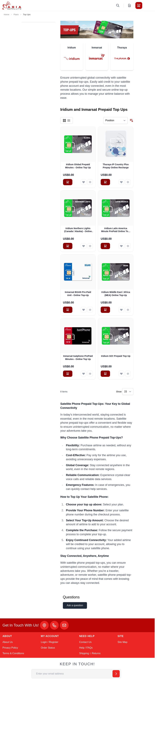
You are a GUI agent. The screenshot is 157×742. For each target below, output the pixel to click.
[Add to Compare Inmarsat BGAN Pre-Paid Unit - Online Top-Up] (90, 310)
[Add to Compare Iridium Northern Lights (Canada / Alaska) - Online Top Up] (90, 246)
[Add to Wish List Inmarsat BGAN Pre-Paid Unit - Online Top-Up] (83, 310)
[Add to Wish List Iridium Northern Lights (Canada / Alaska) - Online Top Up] (83, 246)
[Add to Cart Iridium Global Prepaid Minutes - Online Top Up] (67, 182)
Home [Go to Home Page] (6, 14)
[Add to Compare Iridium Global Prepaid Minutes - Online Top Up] (90, 182)
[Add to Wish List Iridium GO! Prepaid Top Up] (121, 373)
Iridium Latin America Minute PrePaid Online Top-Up (115, 230)
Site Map (122, 642)
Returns (96, 653)
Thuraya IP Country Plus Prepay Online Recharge (116, 166)
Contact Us (85, 642)
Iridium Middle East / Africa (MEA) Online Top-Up (115, 293)
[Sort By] (115, 120)
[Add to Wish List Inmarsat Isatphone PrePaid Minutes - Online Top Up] (83, 373)
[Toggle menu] (147, 5)
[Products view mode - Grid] (64, 120)
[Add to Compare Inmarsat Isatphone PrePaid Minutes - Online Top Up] (90, 373)
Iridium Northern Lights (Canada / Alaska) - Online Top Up (78, 230)
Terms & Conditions (13, 653)
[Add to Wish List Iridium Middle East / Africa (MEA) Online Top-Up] (121, 310)
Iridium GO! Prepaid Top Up (115, 356)
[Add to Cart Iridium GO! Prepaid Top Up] (105, 374)
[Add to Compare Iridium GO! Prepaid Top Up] (128, 373)
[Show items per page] (127, 391)
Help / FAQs (86, 647)
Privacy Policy (10, 647)
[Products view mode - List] (69, 120)
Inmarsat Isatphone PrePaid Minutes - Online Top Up (78, 357)
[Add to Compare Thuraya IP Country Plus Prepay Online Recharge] (128, 182)
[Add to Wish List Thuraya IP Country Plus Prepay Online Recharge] (121, 182)
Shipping (84, 653)
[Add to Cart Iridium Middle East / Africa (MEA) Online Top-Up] (105, 310)
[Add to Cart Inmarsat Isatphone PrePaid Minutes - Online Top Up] (67, 374)
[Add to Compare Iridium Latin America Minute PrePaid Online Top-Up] (128, 246)
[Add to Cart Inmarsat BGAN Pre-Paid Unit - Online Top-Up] (67, 310)
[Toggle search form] (118, 5)
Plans (16, 14)
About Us (7, 642)
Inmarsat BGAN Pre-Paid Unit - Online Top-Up (78, 293)
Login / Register (49, 642)
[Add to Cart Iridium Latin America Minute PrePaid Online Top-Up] (105, 246)
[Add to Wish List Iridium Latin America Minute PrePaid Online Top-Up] (121, 246)
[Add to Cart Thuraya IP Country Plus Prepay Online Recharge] (105, 182)
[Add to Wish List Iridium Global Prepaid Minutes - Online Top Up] (83, 182)
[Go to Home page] (11, 5)
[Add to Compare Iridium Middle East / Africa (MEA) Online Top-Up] (128, 310)
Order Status (48, 647)
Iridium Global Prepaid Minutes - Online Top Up (78, 166)
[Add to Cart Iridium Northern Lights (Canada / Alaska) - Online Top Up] (67, 246)
